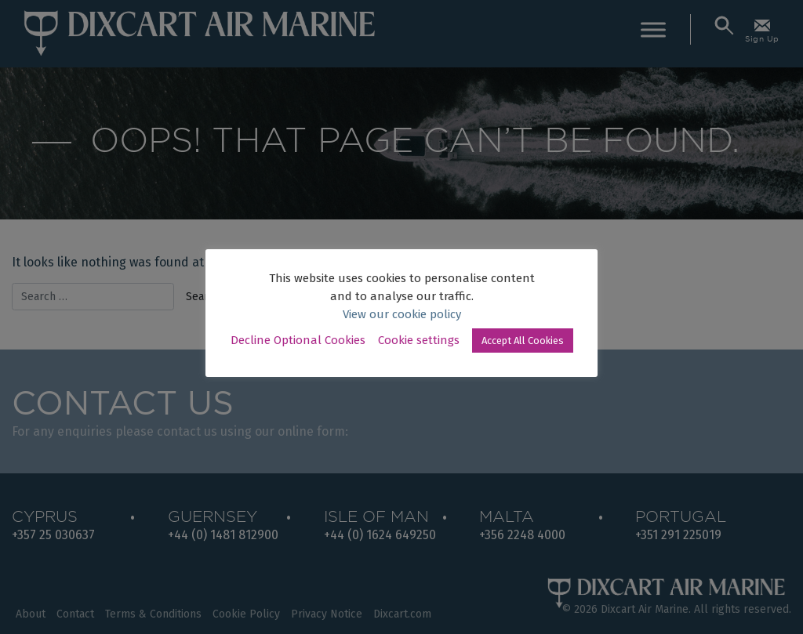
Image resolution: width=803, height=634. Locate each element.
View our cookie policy (402, 314)
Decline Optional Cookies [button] (298, 340)
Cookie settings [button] (419, 340)
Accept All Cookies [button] (522, 340)
